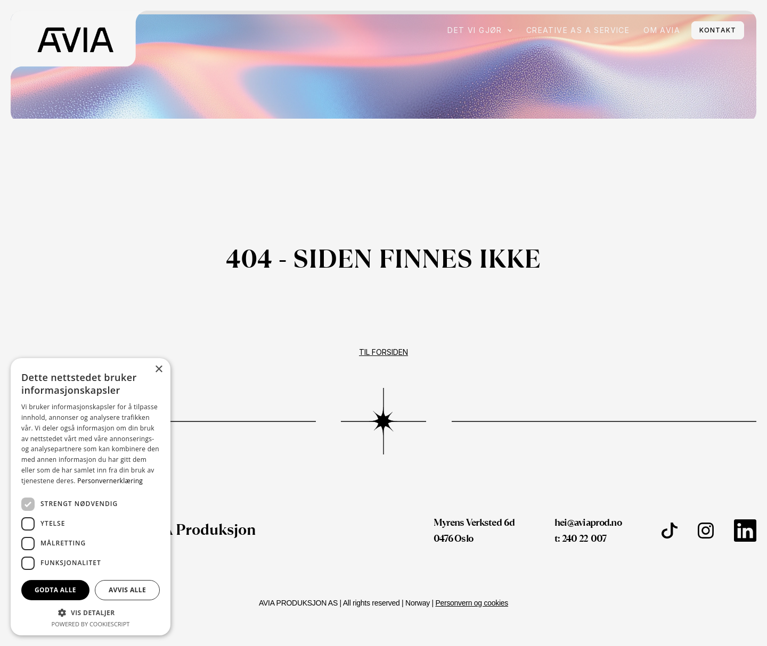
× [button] (158, 370)
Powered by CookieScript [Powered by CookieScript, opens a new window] (91, 624)
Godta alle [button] (55, 589)
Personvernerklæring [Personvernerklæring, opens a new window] (110, 480)
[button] (90, 612)
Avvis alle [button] (127, 589)
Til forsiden (383, 352)
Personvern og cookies (471, 603)
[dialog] (90, 496)
